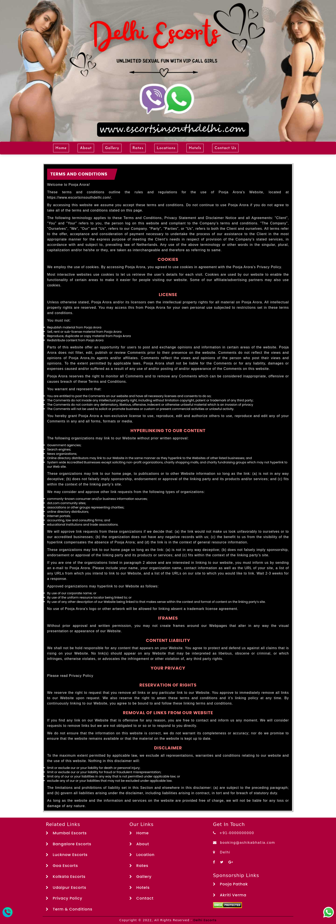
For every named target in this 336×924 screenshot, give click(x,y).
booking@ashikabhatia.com (244, 843)
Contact (141, 898)
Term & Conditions (69, 909)
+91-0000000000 (233, 833)
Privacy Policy (64, 898)
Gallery (112, 148)
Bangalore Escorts (68, 844)
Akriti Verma (229, 895)
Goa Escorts (62, 865)
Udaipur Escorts (66, 887)
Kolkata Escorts (66, 876)
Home (61, 148)
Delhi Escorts (204, 920)
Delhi (221, 852)
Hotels (195, 148)
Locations (166, 148)
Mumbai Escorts (66, 833)
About (86, 148)
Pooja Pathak (230, 884)
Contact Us (225, 148)
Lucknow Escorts (67, 854)
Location (141, 854)
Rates (137, 148)
